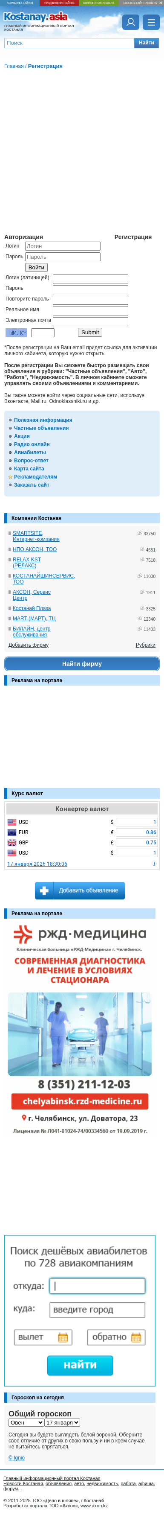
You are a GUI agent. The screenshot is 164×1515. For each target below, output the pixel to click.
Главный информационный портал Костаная (52, 1478)
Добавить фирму (29, 645)
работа (128, 1483)
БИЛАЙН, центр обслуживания (32, 632)
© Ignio (17, 1458)
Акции (22, 436)
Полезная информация (43, 420)
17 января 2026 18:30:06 (37, 864)
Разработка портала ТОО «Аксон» (40, 1505)
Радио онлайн (32, 444)
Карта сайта (29, 469)
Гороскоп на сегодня (38, 1398)
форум (10, 1488)
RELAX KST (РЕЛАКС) (27, 563)
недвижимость (102, 1483)
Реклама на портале (37, 680)
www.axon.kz (94, 1505)
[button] (146, 43)
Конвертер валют (82, 809)
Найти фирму (82, 663)
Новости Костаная (23, 1483)
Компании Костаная (36, 518)
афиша (146, 1483)
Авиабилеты (30, 452)
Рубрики (145, 645)
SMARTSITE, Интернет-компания (36, 536)
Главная (14, 66)
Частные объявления (41, 428)
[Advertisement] (46, 741)
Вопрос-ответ (31, 461)
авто (79, 1483)
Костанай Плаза (32, 608)
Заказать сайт (31, 485)
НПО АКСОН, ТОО (35, 549)
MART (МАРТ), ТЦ (34, 619)
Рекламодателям (35, 477)
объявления (59, 1483)
